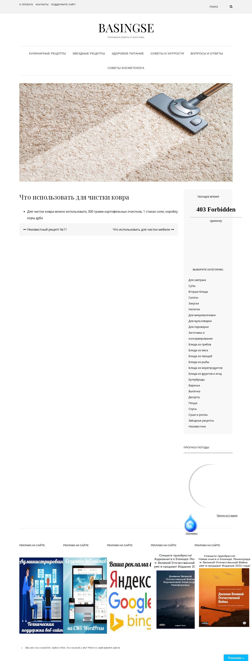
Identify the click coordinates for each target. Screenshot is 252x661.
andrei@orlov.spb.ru (109, 647)
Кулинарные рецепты (47, 53)
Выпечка (194, 391)
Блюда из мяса (198, 350)
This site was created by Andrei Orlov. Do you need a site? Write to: (61, 647)
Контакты (42, 4)
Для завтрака (197, 280)
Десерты (194, 397)
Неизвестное (197, 426)
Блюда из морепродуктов (205, 368)
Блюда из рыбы (199, 362)
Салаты (193, 297)
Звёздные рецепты (201, 420)
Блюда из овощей (200, 356)
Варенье (194, 385)
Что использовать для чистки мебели (143, 229)
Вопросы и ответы (207, 53)
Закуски (194, 303)
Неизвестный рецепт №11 (45, 229)
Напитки (194, 309)
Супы (192, 286)
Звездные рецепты (89, 53)
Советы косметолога (126, 68)
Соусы (193, 409)
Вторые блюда (198, 291)
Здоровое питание (128, 53)
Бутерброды (197, 379)
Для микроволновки (202, 315)
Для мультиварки (200, 321)
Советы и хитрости (167, 53)
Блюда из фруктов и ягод (205, 374)
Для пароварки (199, 327)
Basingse (126, 27)
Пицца (193, 403)
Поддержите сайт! (63, 4)
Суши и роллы (198, 415)
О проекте (26, 4)
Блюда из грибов (200, 344)
